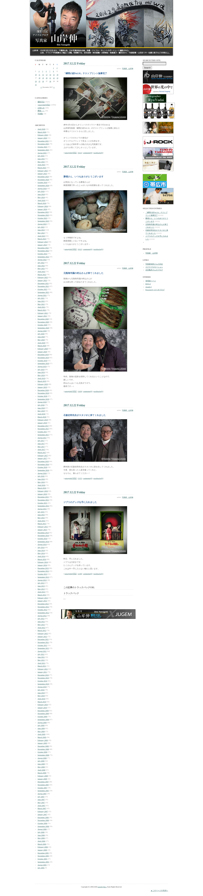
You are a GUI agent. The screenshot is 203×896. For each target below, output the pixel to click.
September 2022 (43, 257)
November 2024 (43, 180)
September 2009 (43, 719)
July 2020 (41, 334)
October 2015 (42, 503)
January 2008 (42, 779)
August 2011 (42, 651)
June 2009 (41, 728)
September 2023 (43, 221)
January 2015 (42, 530)
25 (39, 81)
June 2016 (41, 479)
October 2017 (42, 432)
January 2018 (42, 423)
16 (57, 75)
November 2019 (43, 357)
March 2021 (42, 310)
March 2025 (42, 168)
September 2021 (43, 292)
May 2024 (41, 197)
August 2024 (42, 188)
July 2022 (41, 263)
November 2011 (43, 642)
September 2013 (43, 577)
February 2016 (43, 491)
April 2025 (41, 165)
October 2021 (42, 289)
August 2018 (42, 402)
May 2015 (41, 518)
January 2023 (42, 245)
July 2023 (41, 227)
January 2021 (42, 316)
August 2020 (42, 331)
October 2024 (42, 182)
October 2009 (42, 716)
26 (43, 81)
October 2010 (42, 681)
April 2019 (41, 378)
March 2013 (42, 595)
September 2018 (43, 399)
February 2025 (43, 171)
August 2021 (42, 295)
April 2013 (41, 592)
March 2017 (42, 452)
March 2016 (42, 488)
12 (43, 75)
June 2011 (41, 657)
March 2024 (42, 203)
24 (36, 81)
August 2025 (42, 153)
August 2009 (42, 722)
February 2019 (43, 384)
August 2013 (42, 580)
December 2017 (43, 426)
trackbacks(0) (98, 153)
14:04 (80, 391)
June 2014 (41, 550)
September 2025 (43, 150)
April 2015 (41, 521)
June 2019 (41, 372)
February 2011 (43, 669)
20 (46, 78)
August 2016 (42, 473)
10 (36, 75)
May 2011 (41, 660)
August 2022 (42, 260)
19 (43, 78)
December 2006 (43, 817)
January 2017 (42, 458)
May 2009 (41, 731)
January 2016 (42, 494)
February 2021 (43, 313)
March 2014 (42, 559)
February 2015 (43, 527)
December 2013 (43, 568)
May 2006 (41, 838)
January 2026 (42, 138)
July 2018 (41, 405)
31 (36, 85)
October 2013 (42, 574)
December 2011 (43, 639)
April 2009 (41, 734)
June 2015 (41, 515)
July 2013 (41, 583)
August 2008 (42, 758)
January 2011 (42, 672)
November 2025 (43, 144)
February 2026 (43, 135)
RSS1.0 (148, 284)
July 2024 (41, 191)
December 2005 (43, 853)
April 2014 (41, 556)
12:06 (80, 574)
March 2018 (42, 417)
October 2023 (42, 218)
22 (54, 78)
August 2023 (42, 224)
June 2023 (41, 230)
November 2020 (43, 322)
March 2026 (42, 132)
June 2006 (41, 835)
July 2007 (41, 797)
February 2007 (43, 811)
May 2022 (41, 268)
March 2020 (42, 346)
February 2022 (43, 277)
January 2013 (42, 601)
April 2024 (41, 200)
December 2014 (43, 533)
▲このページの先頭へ (159, 890)
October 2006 (42, 823)
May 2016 (41, 482)
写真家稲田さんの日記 (154, 264)
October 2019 (42, 360)
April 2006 (41, 841)
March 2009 (42, 737)
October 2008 (42, 752)
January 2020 (42, 352)
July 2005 (41, 868)
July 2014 (41, 547)
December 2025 (43, 141)
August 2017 (42, 438)
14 (50, 75)
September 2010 (43, 684)
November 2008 (43, 749)
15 (54, 75)
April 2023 (41, 236)
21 (50, 78)
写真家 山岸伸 (127, 68)
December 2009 (43, 711)
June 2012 (41, 621)
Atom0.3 (148, 287)
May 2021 (41, 304)
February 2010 (43, 704)
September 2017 (43, 435)
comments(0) (87, 153)
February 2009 (43, 740)
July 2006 (41, 832)
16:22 (80, 249)
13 (46, 75)
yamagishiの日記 (44, 105)
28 (50, 81)
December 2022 (43, 248)
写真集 (40, 114)
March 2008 (42, 773)
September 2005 (43, 862)
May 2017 (41, 447)
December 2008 (43, 746)
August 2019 (42, 366)
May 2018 (41, 411)
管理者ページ (150, 281)
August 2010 (42, 687)
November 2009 (43, 713)
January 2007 (42, 814)
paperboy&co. (102, 887)
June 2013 (41, 586)
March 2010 (42, 702)
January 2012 (42, 636)
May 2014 (41, 553)
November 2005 (43, 856)
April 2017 (41, 449)
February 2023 (43, 242)
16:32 (80, 153)
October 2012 (42, 610)
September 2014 (43, 541)
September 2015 (43, 506)
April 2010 (41, 699)
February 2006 (43, 847)
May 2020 (41, 340)
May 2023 (41, 233)
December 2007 (43, 782)
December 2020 (43, 319)
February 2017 (43, 455)
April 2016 (41, 485)
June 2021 (41, 301)
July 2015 (41, 512)
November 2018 (43, 393)
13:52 (80, 478)
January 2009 (42, 743)
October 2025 (42, 147)
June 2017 (41, 444)
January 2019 (42, 387)
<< (41, 87)
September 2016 (43, 470)
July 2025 (41, 156)
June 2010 (41, 693)
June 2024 (41, 194)
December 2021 (43, 283)
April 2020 (41, 343)
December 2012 (43, 604)
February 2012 (43, 633)
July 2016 (41, 476)
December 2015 (43, 497)
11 (39, 75)
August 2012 (42, 616)
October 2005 (42, 859)
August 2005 (42, 865)
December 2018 (43, 390)
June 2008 (41, 764)
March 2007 (42, 808)
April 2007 (41, 805)
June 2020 (41, 337)
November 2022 (43, 251)
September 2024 (43, 185)
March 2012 (42, 630)
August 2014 (42, 544)
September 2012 (43, 613)
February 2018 (43, 420)
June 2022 (41, 266)
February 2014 (43, 562)
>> (54, 87)
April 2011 (41, 663)
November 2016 (43, 464)
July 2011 (41, 654)
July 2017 (41, 440)
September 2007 (43, 791)
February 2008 (43, 776)
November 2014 (43, 535)
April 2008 (41, 770)
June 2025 (41, 159)
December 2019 (43, 354)
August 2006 (42, 829)
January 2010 (42, 708)
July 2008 (41, 761)
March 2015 (42, 524)
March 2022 (42, 274)
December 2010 (43, 675)
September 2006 (43, 826)
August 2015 (42, 509)
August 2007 (42, 794)
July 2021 (41, 298)
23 (57, 78)
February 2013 (43, 598)
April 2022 (41, 271)
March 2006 (42, 844)
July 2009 (41, 725)
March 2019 (42, 381)
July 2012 (41, 618)
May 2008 (41, 767)
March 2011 (42, 666)
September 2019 (43, 363)
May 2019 (41, 375)
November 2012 (43, 607)
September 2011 (43, 648)
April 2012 (41, 628)
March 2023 (42, 239)
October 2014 (42, 538)
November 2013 (43, 571)
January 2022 (42, 280)
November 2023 (43, 215)
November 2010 (43, 678)
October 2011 (42, 645)
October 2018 (42, 396)
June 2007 (41, 799)
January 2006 (42, 850)
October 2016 (42, 467)
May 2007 (41, 802)
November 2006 (43, 820)
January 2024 (42, 209)
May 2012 (41, 624)
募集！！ (41, 111)
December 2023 (43, 212)
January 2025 (42, 173)
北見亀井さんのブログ (154, 270)
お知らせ (41, 108)
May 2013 (41, 589)
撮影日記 (41, 102)
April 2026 (41, 129)
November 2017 (43, 429)
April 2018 (41, 414)
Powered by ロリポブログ (155, 290)
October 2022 (42, 254)
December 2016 (43, 461)
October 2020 (42, 325)
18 (39, 78)
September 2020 (43, 328)
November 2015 (43, 500)
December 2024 (43, 176)
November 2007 (43, 785)
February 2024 (43, 206)
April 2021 (41, 307)
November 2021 (43, 286)
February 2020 (43, 349)
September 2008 (43, 755)
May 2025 (41, 162)
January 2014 (42, 565)
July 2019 (41, 369)
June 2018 (41, 408)
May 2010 (41, 696)
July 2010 (41, 690)
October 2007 (42, 788)
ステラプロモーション (154, 267)
